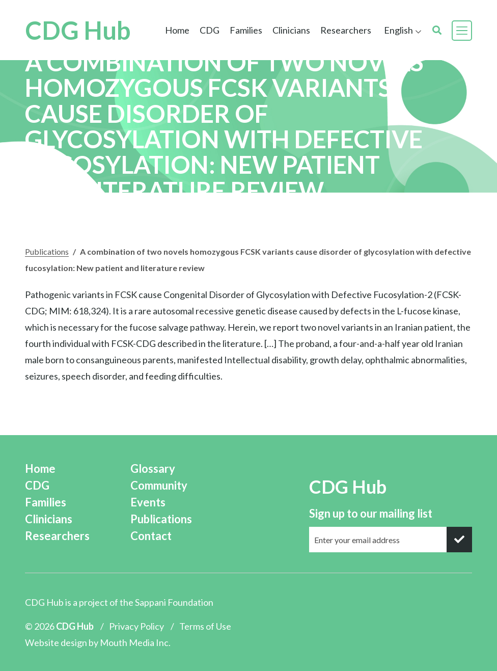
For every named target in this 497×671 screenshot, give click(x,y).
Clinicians (291, 30)
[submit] (459, 539)
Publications (47, 251)
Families (246, 30)
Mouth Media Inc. (135, 642)
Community (158, 485)
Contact (151, 536)
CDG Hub (77, 30)
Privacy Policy (136, 626)
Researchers (345, 30)
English (398, 30)
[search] (436, 30)
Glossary (152, 468)
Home (177, 30)
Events (147, 502)
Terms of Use (205, 626)
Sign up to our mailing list (370, 513)
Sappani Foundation (174, 602)
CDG (209, 30)
